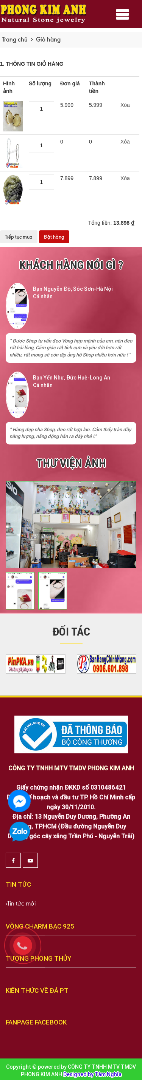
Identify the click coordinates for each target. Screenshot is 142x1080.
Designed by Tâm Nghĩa (92, 1074)
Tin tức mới (21, 903)
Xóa (125, 105)
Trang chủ (15, 39)
